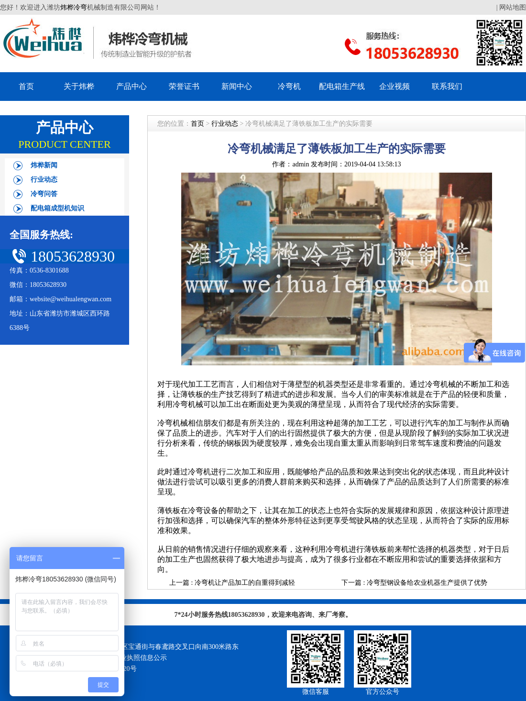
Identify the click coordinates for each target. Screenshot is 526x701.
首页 (26, 86)
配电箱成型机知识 (57, 208)
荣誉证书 (184, 86)
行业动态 (44, 179)
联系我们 (447, 86)
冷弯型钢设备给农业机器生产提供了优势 (427, 582)
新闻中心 (236, 86)
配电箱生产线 (342, 86)
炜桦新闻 (44, 165)
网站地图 (512, 7)
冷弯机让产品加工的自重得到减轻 (245, 582)
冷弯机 (289, 86)
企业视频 (394, 86)
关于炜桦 (79, 86)
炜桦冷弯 (73, 7)
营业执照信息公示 (140, 657)
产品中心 (131, 86)
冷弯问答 (44, 193)
